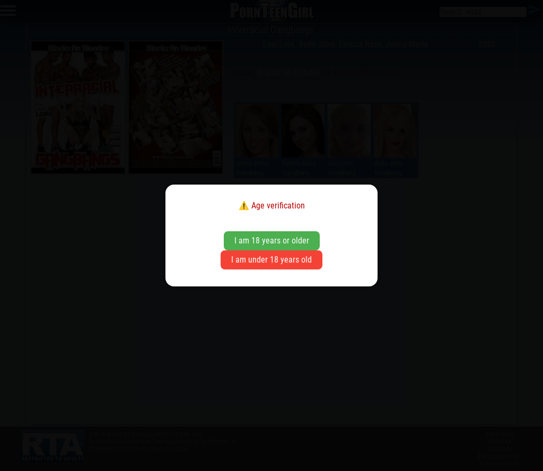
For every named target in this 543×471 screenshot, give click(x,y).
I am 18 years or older (271, 240)
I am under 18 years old (271, 260)
